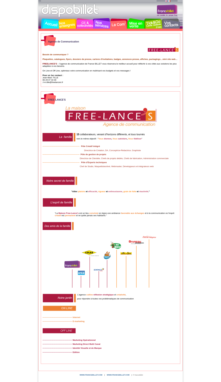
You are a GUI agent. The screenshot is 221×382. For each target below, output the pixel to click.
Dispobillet (70, 10)
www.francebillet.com (91, 375)
